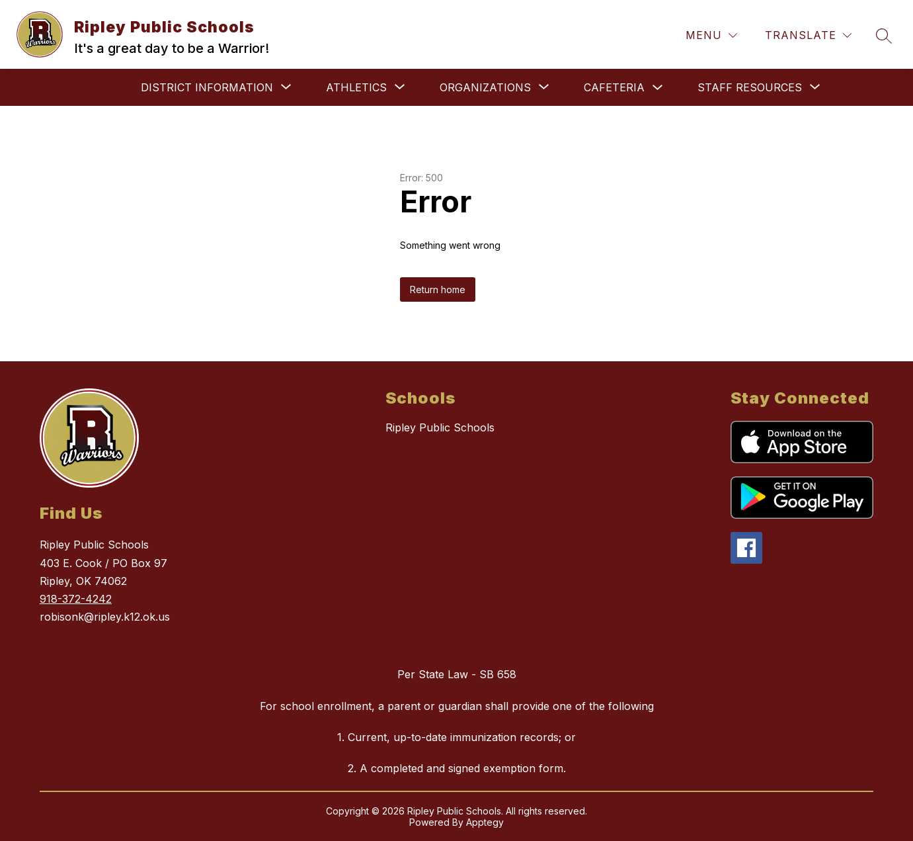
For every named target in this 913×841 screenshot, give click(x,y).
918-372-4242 (76, 598)
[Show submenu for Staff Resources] (749, 87)
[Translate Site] (808, 35)
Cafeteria (614, 87)
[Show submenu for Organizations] (485, 87)
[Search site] (884, 36)
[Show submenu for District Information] (207, 87)
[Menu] (711, 35)
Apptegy (485, 822)
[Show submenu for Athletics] (356, 87)
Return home (437, 289)
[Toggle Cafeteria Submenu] (658, 88)
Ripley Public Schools (440, 427)
